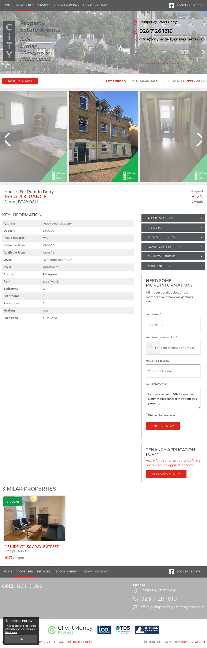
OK (21, 639)
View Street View (161, 237)
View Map (155, 227)
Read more (11, 632)
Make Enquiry (159, 265)
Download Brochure (165, 246)
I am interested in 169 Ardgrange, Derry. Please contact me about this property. (173, 398)
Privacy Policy (82, 642)
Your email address (157, 360)
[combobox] (153, 347)
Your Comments (156, 384)
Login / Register (190, 5)
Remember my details (163, 415)
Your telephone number (161, 337)
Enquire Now (163, 426)
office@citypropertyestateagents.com (172, 39)
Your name (153, 314)
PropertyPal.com (192, 642)
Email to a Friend (161, 256)
